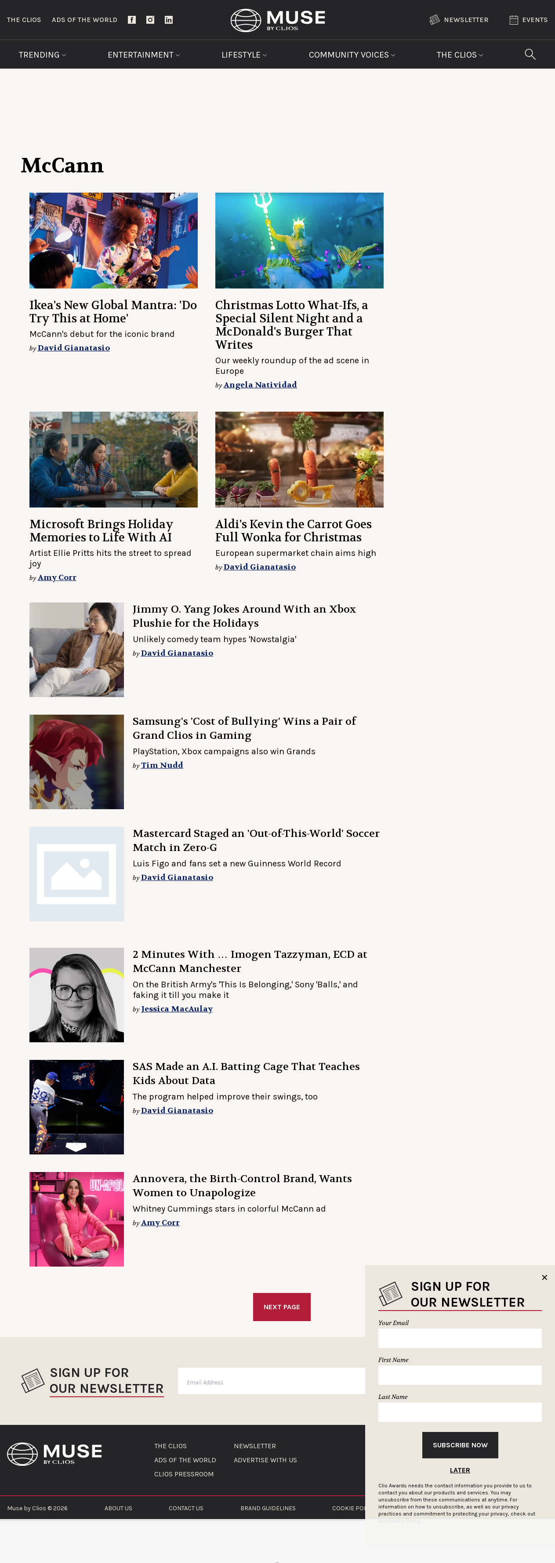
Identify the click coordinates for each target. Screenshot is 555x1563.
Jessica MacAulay (177, 1009)
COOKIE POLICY (354, 1508)
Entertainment (144, 55)
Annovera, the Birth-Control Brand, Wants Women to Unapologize (242, 1186)
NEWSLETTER (255, 1446)
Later (460, 1470)
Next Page (282, 1307)
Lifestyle (244, 55)
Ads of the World (84, 19)
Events (529, 20)
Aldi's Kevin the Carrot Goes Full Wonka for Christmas (293, 531)
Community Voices (352, 55)
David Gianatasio (74, 348)
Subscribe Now (460, 1445)
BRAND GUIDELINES (268, 1508)
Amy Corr (57, 578)
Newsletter (459, 20)
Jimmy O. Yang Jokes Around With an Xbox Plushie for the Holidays (244, 616)
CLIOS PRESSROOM (184, 1474)
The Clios (24, 19)
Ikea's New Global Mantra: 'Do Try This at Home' (113, 312)
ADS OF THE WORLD (185, 1460)
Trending (42, 55)
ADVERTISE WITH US (265, 1460)
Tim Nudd (162, 765)
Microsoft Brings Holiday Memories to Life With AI (101, 531)
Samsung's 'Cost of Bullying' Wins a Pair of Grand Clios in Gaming (244, 728)
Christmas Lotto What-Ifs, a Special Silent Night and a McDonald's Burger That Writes (291, 325)
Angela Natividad (260, 385)
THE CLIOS (170, 1446)
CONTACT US (186, 1508)
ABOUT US (118, 1508)
